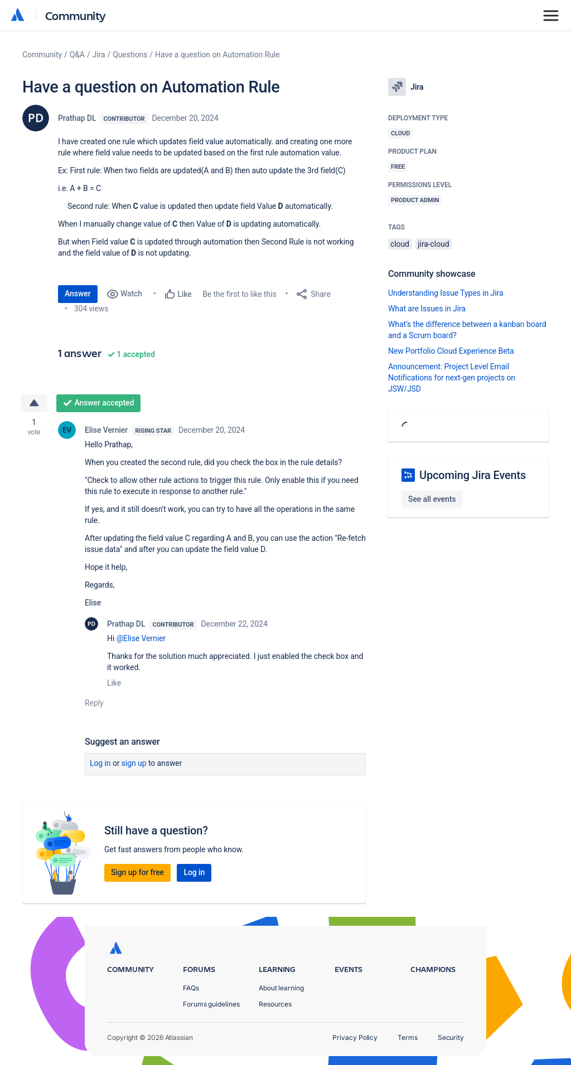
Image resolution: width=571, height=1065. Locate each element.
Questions (130, 54)
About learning (281, 988)
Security (451, 1037)
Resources (275, 1004)
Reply (94, 702)
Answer (78, 293)
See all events (432, 499)
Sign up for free (137, 872)
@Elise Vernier (141, 638)
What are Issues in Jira (427, 308)
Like (114, 682)
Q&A (77, 54)
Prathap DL (77, 118)
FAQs (191, 988)
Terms (408, 1037)
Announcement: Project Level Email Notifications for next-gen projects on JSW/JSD (451, 377)
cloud (399, 244)
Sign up (134, 763)
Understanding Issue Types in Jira (446, 293)
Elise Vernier (106, 430)
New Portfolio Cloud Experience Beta (451, 350)
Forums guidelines (211, 1004)
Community (75, 15)
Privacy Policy (355, 1037)
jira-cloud (433, 244)
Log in (100, 763)
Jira (99, 54)
